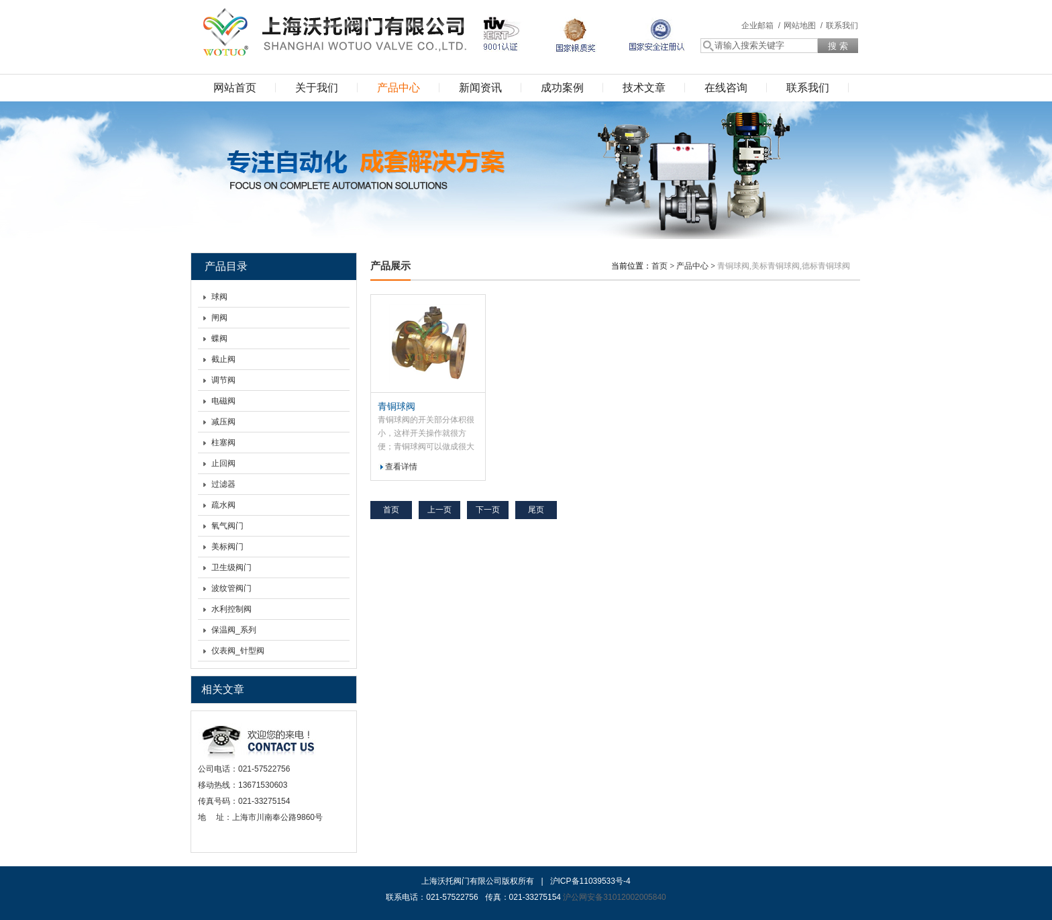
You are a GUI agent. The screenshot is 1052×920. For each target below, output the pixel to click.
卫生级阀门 (231, 567)
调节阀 (223, 380)
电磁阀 (223, 401)
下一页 (488, 509)
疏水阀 (223, 505)
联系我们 (842, 25)
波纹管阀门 (231, 588)
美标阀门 (227, 546)
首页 (659, 266)
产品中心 (398, 87)
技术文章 (644, 87)
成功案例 (562, 87)
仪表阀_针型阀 (237, 650)
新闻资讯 (480, 87)
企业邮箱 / (760, 25)
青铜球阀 (396, 406)
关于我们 (316, 87)
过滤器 (223, 484)
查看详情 (401, 466)
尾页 (536, 509)
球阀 (219, 297)
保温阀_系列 (233, 630)
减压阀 (223, 421)
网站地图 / (803, 25)
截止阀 (223, 359)
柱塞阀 (223, 442)
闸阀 (219, 317)
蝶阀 (219, 338)
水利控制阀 (231, 609)
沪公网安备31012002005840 (614, 897)
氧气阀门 (227, 526)
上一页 (439, 509)
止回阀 (223, 463)
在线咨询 (725, 87)
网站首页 (234, 87)
